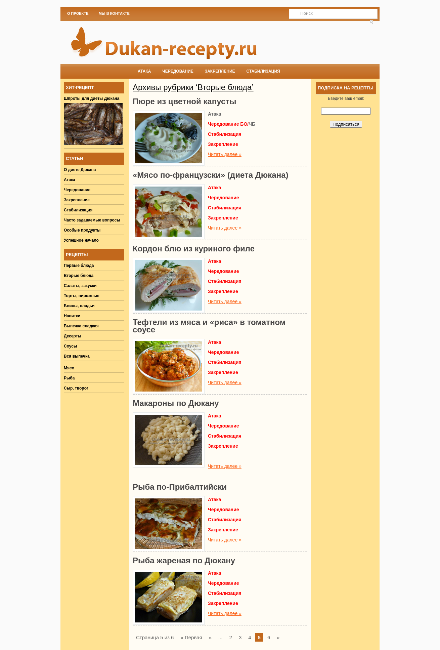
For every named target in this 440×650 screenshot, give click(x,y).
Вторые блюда (78, 275)
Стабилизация (263, 71)
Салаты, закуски (80, 285)
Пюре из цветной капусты (184, 101)
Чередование (177, 71)
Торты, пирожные (81, 295)
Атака (144, 71)
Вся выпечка (77, 356)
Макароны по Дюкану (176, 403)
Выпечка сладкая (81, 326)
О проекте (78, 13)
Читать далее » (224, 154)
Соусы (70, 346)
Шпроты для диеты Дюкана (91, 98)
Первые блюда (79, 265)
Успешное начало (81, 240)
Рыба (69, 378)
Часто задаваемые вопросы (92, 220)
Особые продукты (82, 230)
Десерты (72, 336)
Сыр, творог (76, 388)
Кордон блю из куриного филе (194, 248)
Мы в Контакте (114, 13)
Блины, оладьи (79, 305)
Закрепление (220, 71)
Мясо (69, 368)
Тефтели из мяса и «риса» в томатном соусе (209, 326)
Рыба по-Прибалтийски (180, 486)
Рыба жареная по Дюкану (184, 560)
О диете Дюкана (80, 169)
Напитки (72, 316)
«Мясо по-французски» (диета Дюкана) (211, 174)
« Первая (191, 637)
